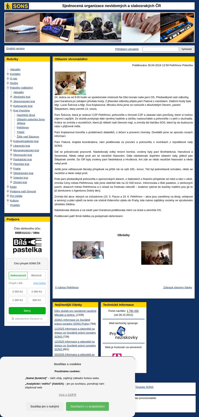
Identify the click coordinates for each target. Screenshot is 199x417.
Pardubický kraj (22, 159)
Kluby (13, 186)
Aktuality (15, 69)
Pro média (16, 196)
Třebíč (21, 132)
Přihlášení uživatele (127, 49)
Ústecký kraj (20, 177)
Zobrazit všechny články (177, 287)
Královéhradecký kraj (25, 141)
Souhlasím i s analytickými (87, 406)
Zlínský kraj (20, 182)
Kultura (14, 200)
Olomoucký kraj (22, 154)
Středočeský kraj (23, 173)
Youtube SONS (144, 387)
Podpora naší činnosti (23, 191)
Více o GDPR (67, 394)
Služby (14, 83)
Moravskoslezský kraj (26, 150)
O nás (13, 78)
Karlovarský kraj (22, 105)
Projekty (15, 205)
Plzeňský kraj (21, 164)
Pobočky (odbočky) (21, 87)
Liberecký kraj (21, 145)
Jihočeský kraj (21, 96)
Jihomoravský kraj (24, 101)
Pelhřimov (23, 127)
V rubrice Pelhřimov (67, 287)
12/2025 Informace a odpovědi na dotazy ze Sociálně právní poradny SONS (75, 345)
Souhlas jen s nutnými (45, 406)
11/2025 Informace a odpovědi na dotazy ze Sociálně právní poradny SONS (75, 332)
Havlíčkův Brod (26, 115)
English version (15, 48)
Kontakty (15, 74)
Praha (17, 168)
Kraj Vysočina (21, 110)
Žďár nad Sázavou (28, 136)
